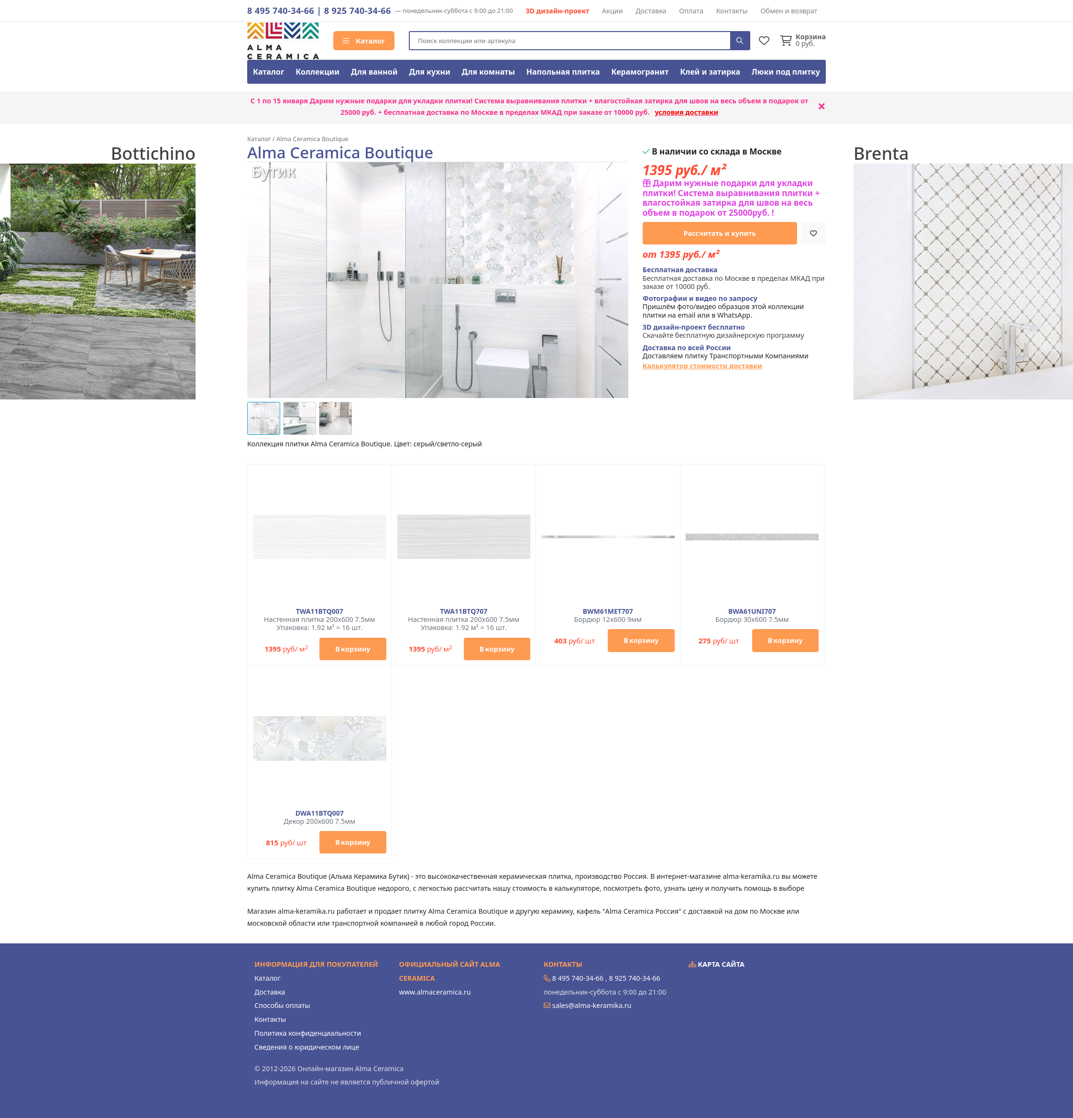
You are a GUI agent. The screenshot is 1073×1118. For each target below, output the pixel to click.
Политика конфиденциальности (307, 1033)
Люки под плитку (786, 71)
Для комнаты (488, 71)
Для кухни (429, 71)
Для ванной (374, 71)
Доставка (650, 10)
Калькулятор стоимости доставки (702, 366)
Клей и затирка (710, 71)
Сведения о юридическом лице (306, 1047)
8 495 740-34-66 (280, 10)
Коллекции (317, 71)
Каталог (364, 40)
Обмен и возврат (788, 10)
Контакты (732, 10)
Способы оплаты (282, 1005)
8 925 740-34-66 (357, 10)
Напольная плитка (563, 71)
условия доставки (686, 112)
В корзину (352, 648)
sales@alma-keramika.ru (592, 1005)
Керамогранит (639, 71)
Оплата (691, 10)
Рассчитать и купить (720, 233)
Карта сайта (717, 964)
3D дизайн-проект (557, 10)
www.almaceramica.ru (435, 991)
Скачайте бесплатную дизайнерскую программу (723, 331)
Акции (612, 10)
